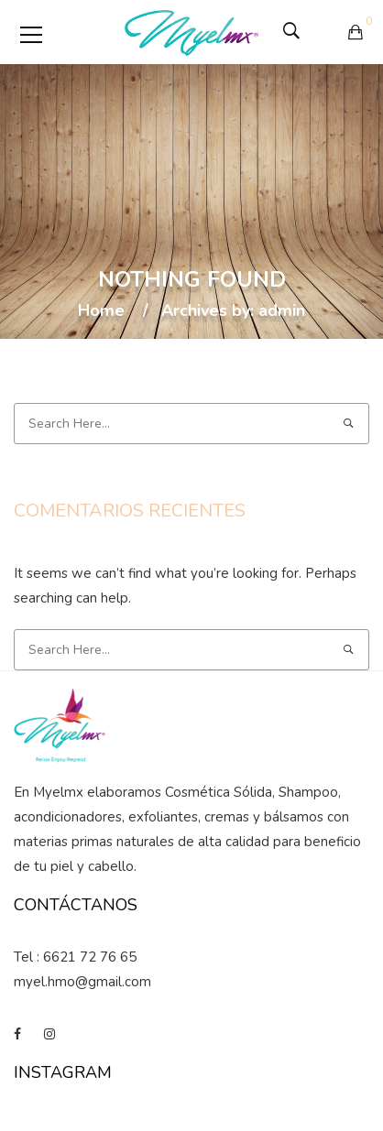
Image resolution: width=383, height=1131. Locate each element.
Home (101, 311)
